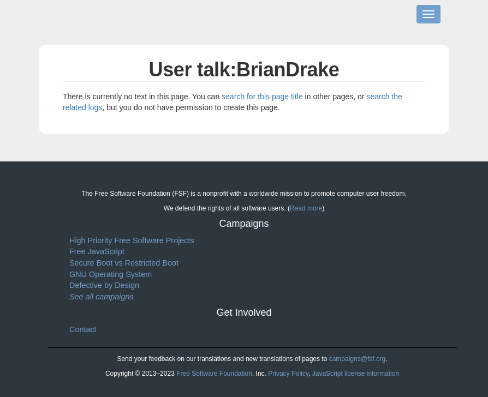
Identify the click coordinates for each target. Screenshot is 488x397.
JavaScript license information (355, 373)
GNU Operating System (110, 274)
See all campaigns (101, 296)
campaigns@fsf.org (357, 359)
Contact (83, 329)
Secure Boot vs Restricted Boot (123, 262)
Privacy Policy (288, 373)
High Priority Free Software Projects (131, 240)
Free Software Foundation (214, 373)
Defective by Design (104, 285)
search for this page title (262, 96)
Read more (306, 208)
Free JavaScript (96, 251)
